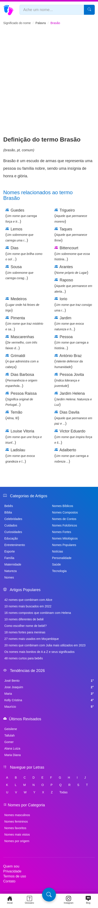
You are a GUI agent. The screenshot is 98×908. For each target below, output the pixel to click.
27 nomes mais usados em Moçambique (31, 639)
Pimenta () (24, 323)
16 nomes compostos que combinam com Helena (37, 613)
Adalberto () (71, 455)
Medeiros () (22, 304)
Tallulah (9, 735)
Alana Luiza (12, 748)
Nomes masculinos (17, 815)
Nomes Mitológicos (65, 538)
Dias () (23, 253)
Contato (9, 881)
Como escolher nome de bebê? (25, 626)
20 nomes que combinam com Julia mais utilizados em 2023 (44, 645)
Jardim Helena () (73, 399)
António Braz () (68, 361)
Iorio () (73, 304)
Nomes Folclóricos (64, 525)
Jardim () (69, 323)
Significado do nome (17, 23)
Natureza (10, 571)
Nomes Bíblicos (62, 506)
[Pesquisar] (89, 10)
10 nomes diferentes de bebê (24, 619)
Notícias (57, 551)
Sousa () (19, 272)
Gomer (9, 742)
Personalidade (62, 558)
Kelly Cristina (49, 700)
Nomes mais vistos (17, 834)
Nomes (9, 577)
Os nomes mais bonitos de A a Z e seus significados (39, 652)
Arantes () (71, 270)
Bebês (8, 506)
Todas (63, 792)
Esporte (9, 551)
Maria (49, 693)
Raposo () (73, 285)
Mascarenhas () (21, 342)
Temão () (13, 415)
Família (9, 558)
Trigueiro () (70, 215)
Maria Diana (12, 755)
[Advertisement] (49, 84)
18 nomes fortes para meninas (24, 632)
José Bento (49, 680)
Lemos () (19, 234)
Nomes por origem (16, 841)
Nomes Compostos (65, 512)
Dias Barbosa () (21, 380)
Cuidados (10, 525)
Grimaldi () (22, 361)
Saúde (56, 564)
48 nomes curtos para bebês (23, 658)
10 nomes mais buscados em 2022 (27, 606)
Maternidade (12, 564)
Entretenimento (14, 545)
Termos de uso (14, 876)
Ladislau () (20, 455)
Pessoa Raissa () (21, 399)
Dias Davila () (73, 417)
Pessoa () (71, 342)
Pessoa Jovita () (69, 380)
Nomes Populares (64, 545)
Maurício (49, 706)
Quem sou (11, 866)
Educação (11, 538)
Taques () (70, 234)
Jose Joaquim (49, 687)
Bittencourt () (72, 253)
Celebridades (13, 519)
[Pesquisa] (49, 894)
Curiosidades (13, 532)
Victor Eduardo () (73, 436)
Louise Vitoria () (23, 436)
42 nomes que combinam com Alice (28, 600)
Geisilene (10, 729)
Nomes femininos (16, 821)
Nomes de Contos (64, 519)
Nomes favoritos (15, 828)
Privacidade (12, 871)
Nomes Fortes (61, 532)
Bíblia (8, 512)
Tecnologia (59, 571)
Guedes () (21, 215)
